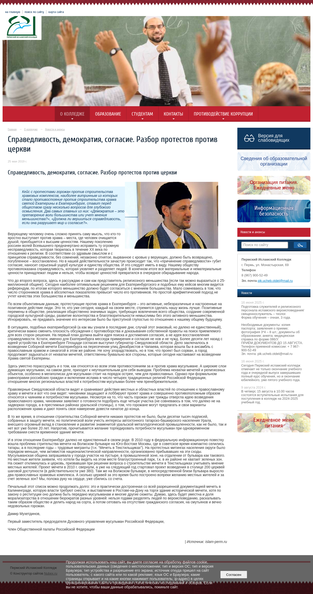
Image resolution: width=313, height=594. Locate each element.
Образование (108, 114)
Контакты (173, 114)
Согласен (233, 575)
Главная (12, 129)
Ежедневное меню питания (274, 423)
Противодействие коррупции (223, 114)
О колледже (72, 114)
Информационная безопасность (274, 211)
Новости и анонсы (55, 129)
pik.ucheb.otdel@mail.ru (275, 281)
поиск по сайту (34, 12)
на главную (12, 12)
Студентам (142, 114)
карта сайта (56, 12)
